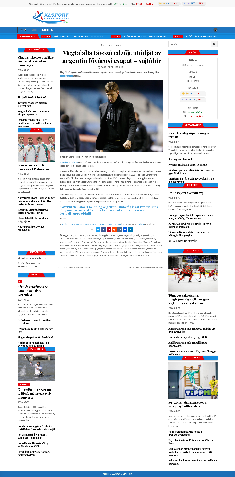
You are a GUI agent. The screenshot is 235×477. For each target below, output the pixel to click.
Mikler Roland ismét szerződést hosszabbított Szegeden (192, 462)
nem (62, 252)
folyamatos (137, 242)
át (153, 235)
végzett (126, 255)
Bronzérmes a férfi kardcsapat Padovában (33, 167)
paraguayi (95, 252)
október (87, 252)
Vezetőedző (140, 255)
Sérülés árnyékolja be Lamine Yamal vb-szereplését (33, 291)
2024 (88, 235)
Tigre (94, 255)
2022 (71, 235)
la (75, 248)
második (120, 248)
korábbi (159, 245)
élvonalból (88, 242)
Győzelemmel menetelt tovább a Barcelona (34, 321)
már (114, 248)
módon (157, 248)
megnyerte (142, 248)
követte (63, 248)
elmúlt (70, 242)
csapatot (110, 239)
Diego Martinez (121, 239)
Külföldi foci (112, 45)
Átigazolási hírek (67, 239)
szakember (80, 255)
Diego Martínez (66, 76)
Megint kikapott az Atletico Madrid (36, 337)
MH (19, 282)
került (137, 245)
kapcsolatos (128, 245)
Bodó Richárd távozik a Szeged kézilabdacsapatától (34, 444)
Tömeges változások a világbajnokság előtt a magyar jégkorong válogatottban (189, 299)
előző (76, 242)
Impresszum (47, 30)
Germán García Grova (69, 162)
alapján (105, 235)
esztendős (101, 242)
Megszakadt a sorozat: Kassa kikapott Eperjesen (33, 113)
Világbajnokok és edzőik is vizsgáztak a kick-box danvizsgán (36, 61)
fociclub (128, 242)
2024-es (94, 235)
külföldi (70, 248)
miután (150, 248)
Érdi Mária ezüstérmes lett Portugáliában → (147, 268)
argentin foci (146, 235)
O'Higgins (79, 252)
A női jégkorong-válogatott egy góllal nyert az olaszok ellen (191, 330)
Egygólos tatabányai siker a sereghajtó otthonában (32, 436)
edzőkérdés (140, 239)
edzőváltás (150, 239)
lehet (79, 248)
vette (132, 255)
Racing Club (122, 252)
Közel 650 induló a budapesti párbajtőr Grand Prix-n (33, 211)
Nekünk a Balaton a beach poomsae (187, 164)
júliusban (118, 245)
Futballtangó (156, 242)
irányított (110, 245)
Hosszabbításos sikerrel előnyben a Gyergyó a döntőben (192, 353)
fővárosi (146, 242)
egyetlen (63, 242)
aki (99, 235)
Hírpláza (140, 224)
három (78, 245)
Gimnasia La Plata (67, 245)
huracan (93, 245)
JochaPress (23, 384)
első (81, 242)
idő (104, 245)
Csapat (103, 239)
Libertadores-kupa (89, 248)
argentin (120, 235)
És (95, 242)
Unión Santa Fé (116, 255)
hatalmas (85, 245)
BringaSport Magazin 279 (185, 193)
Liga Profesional (105, 248)
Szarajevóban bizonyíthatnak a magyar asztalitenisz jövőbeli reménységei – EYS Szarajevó (190, 452)
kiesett (143, 245)
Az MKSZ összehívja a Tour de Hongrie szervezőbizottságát (189, 225)
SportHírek (70, 255)
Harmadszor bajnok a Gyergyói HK (187, 337)
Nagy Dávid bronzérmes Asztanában (31, 228)
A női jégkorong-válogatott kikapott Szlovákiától (187, 344)
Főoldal (23, 30)
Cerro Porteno (93, 239)
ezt (110, 242)
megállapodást (131, 248)
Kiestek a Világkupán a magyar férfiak (189, 135)
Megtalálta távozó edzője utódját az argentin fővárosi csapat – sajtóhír (111, 56)
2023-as (82, 235)
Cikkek (34, 30)
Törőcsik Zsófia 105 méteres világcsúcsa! (32, 104)
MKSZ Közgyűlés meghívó (182, 241)
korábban (151, 245)
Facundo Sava (118, 242)
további (105, 255)
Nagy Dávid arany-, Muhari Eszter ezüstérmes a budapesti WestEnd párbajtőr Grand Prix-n (36, 201)
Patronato (105, 252)
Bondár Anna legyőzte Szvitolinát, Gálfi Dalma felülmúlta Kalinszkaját (36, 427)
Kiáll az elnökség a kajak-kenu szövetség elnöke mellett (34, 344)
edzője (131, 239)
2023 (76, 235)
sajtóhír (131, 252)
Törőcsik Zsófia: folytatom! (32, 97)
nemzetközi (69, 252)
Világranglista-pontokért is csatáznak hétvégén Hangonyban (188, 233)
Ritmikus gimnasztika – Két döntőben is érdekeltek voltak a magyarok (34, 123)
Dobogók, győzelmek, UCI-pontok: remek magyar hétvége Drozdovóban (190, 217)
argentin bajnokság (132, 235)
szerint (88, 255)
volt (147, 255)
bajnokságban (81, 239)
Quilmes (113, 252)
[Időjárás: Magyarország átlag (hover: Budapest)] (182, 4)
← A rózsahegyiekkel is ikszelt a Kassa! (74, 268)
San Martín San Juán (143, 252)
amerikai (112, 235)
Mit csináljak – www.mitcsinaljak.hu (32, 258)
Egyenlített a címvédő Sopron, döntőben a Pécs (33, 453)
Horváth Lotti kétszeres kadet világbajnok (33, 219)
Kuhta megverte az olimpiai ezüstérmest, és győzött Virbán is (191, 171)
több (99, 255)
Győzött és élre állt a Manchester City (35, 330)
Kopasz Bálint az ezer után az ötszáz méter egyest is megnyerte (35, 393)
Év (107, 242)
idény (100, 245)
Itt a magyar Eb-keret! (180, 159)
